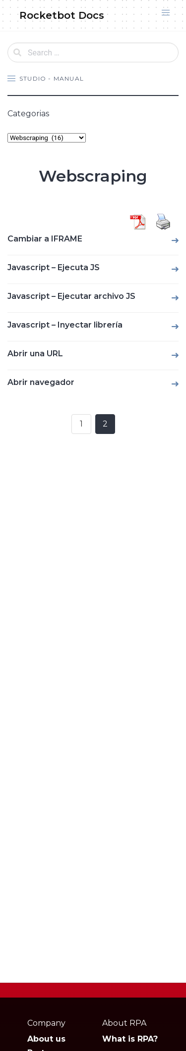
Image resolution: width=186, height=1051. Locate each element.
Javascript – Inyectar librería (65, 325)
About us (46, 1039)
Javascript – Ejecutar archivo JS (71, 296)
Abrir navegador (40, 382)
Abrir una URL (35, 353)
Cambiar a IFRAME (44, 238)
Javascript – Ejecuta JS (53, 267)
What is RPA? (130, 1039)
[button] (166, 13)
